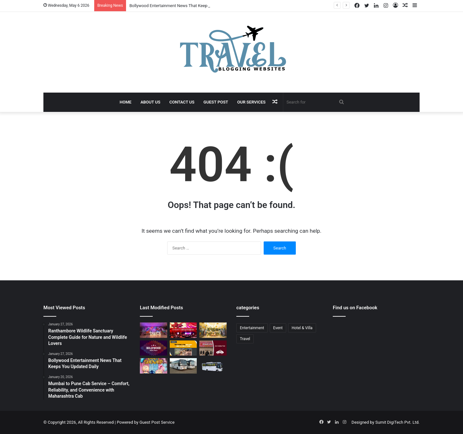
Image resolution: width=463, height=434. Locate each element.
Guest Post (216, 102)
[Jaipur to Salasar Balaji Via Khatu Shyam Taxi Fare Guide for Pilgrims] (213, 348)
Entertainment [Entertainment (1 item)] (252, 328)
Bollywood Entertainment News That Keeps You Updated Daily (186, 5)
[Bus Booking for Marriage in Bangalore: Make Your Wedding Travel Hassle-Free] (213, 367)
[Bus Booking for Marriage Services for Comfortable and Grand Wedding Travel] (183, 366)
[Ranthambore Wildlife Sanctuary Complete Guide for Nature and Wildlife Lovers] (183, 348)
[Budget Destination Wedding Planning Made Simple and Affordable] (213, 330)
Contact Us (182, 102)
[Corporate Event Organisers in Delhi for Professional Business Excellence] (183, 330)
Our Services (251, 102)
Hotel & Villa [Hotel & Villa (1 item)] (302, 328)
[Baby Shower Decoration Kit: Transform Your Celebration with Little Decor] (153, 366)
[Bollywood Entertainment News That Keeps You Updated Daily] (153, 348)
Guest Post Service (157, 422)
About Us (150, 102)
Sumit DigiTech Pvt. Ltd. (397, 422)
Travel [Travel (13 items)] (245, 339)
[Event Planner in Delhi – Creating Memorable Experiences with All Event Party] (153, 330)
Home (126, 102)
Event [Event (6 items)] (278, 328)
